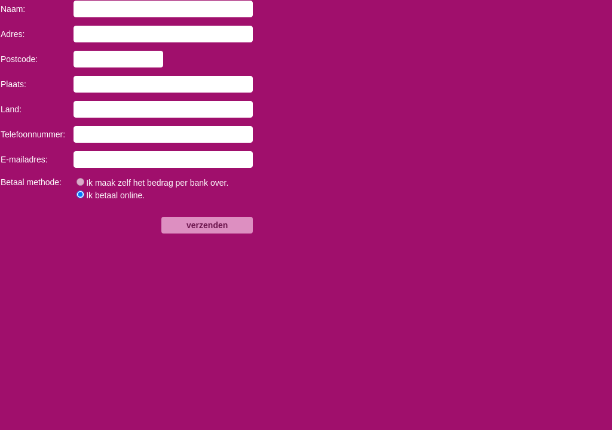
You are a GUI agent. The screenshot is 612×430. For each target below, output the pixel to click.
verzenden (207, 225)
